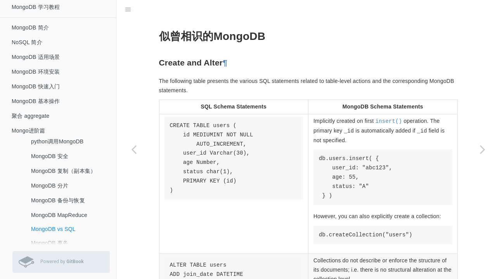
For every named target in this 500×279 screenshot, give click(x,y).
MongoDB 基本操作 (36, 101)
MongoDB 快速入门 (36, 86)
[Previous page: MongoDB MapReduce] (133, 149)
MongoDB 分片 (49, 186)
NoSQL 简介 (27, 42)
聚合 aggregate (30, 116)
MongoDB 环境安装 (36, 72)
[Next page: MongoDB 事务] (482, 149)
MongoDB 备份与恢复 (58, 200)
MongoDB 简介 (30, 27)
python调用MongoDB (57, 141)
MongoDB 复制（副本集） (63, 171)
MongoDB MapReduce (59, 215)
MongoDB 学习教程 (36, 7)
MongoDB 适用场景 (36, 57)
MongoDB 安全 (49, 156)
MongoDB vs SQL (53, 229)
